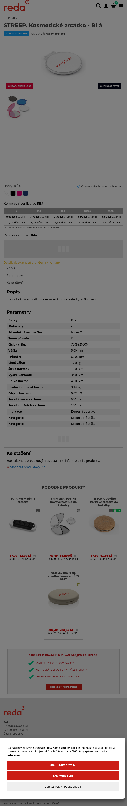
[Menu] (120, 5)
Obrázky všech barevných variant (102, 186)
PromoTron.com (43, 802)
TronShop (27, 802)
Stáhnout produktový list (27, 467)
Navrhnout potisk (109, 86)
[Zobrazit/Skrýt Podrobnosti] (63, 786)
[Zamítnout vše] (63, 775)
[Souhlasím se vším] (63, 765)
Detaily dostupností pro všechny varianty (32, 262)
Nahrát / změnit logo (19, 86)
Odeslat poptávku (63, 687)
